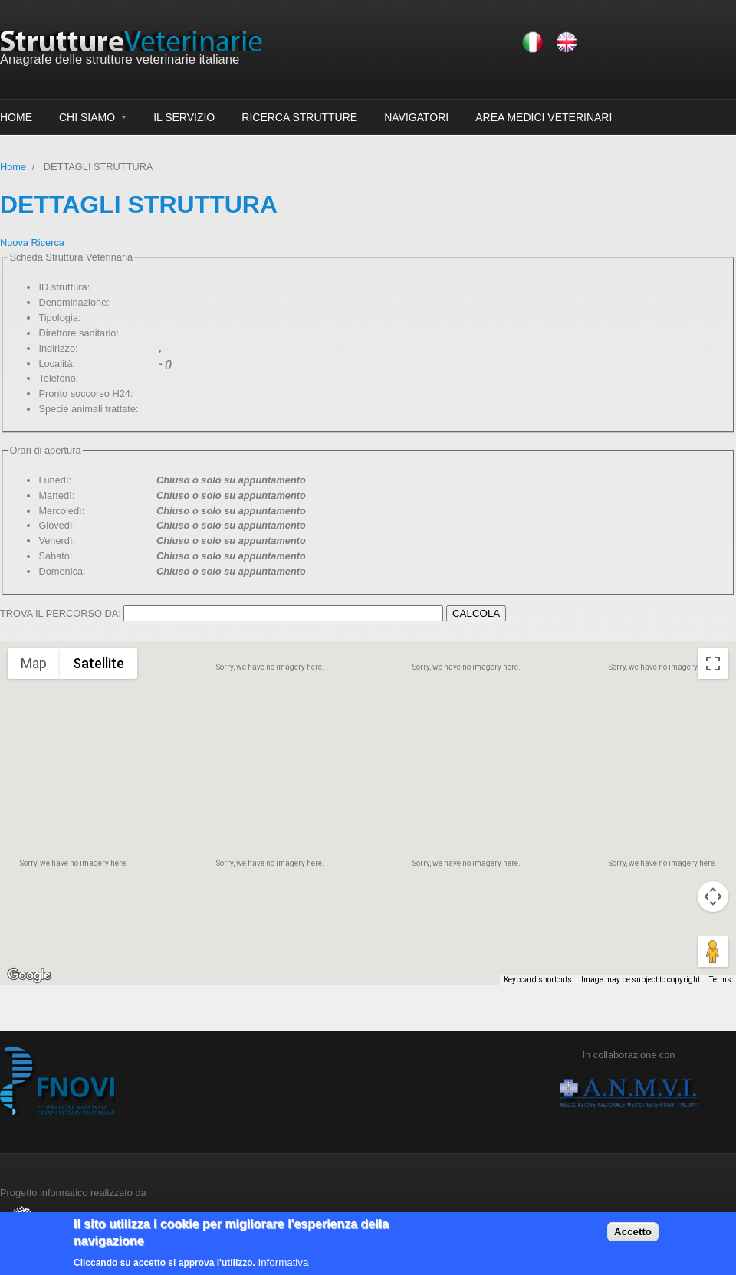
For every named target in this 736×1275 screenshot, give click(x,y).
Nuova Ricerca (32, 242)
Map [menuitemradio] (34, 663)
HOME (16, 117)
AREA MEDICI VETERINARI (543, 117)
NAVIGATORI (416, 117)
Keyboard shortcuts (538, 979)
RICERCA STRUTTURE (299, 117)
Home (13, 166)
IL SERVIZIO (184, 117)
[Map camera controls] (713, 896)
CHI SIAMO (87, 117)
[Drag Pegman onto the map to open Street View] (713, 951)
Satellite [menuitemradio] (98, 663)
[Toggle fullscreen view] (713, 663)
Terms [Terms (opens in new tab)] (720, 979)
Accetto (633, 1231)
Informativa (283, 1262)
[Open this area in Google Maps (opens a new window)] (29, 975)
